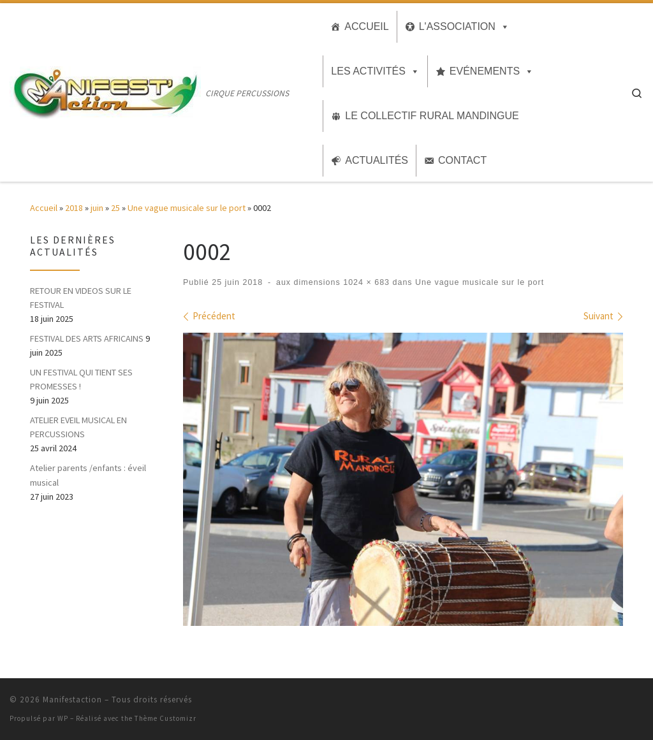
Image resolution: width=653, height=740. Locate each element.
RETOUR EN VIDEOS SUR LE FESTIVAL (80, 297)
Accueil (366, 26)
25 (115, 208)
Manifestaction (72, 699)
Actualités (376, 160)
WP (62, 718)
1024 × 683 (365, 282)
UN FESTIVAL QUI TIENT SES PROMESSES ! (81, 379)
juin (97, 208)
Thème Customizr (165, 718)
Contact (462, 160)
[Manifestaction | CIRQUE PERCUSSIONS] (105, 90)
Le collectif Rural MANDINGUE (431, 115)
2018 (74, 208)
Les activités (368, 71)
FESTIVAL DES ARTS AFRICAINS (86, 338)
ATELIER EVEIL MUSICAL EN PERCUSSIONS (78, 427)
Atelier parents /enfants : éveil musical (88, 475)
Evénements (485, 71)
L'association (457, 26)
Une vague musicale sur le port (187, 208)
